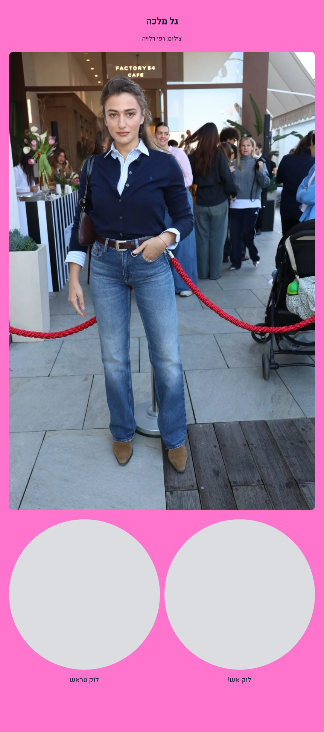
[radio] (239, 602)
